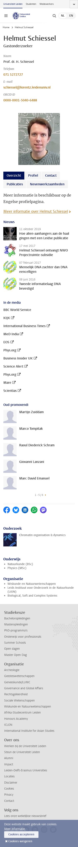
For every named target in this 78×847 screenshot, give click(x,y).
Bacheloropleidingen (17, 618)
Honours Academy (16, 719)
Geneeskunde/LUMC (17, 682)
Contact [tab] (51, 175)
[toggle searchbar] (54, 15)
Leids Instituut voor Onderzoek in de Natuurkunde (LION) (40, 590)
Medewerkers (47, 4)
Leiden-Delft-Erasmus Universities (25, 770)
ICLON (8, 725)
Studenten (31, 4)
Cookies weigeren (20, 841)
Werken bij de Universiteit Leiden (25, 746)
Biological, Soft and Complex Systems (32, 596)
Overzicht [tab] (14, 175)
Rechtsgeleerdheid (16, 694)
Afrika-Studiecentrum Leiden (22, 713)
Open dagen (12, 649)
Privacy (8, 795)
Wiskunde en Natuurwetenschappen (31, 584)
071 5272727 (13, 74)
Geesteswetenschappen (19, 676)
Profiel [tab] (33, 175)
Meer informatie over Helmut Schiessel (35, 211)
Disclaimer (10, 783)
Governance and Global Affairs (23, 688)
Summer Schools (15, 643)
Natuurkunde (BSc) (20, 564)
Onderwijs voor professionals (22, 637)
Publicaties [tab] (15, 184)
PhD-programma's (15, 630)
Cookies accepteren (21, 834)
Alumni (8, 758)
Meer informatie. (15, 829)
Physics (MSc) (16, 568)
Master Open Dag (15, 655)
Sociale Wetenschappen (19, 701)
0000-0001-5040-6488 (20, 100)
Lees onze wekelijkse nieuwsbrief (25, 816)
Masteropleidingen (16, 624)
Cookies (9, 789)
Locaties (9, 776)
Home (6, 27)
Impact (8, 764)
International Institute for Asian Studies (29, 731)
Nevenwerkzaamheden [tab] (47, 184)
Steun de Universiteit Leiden (22, 752)
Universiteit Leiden (12, 4)
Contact (9, 801)
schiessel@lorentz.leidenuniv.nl (27, 87)
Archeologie (11, 670)
